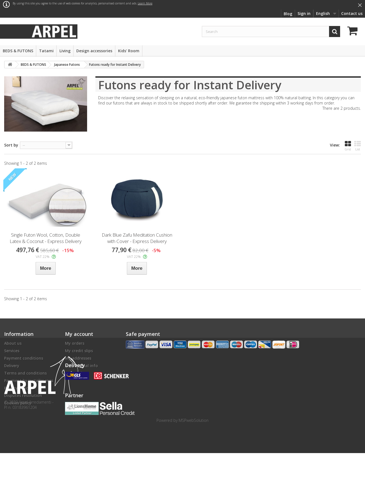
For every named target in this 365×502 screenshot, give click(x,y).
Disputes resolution (23, 395)
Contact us (352, 13)
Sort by (11, 145)
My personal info (81, 365)
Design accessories (94, 50)
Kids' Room (128, 50)
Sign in (304, 13)
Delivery (11, 365)
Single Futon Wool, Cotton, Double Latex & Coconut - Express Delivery (46, 238)
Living (65, 50)
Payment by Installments (28, 380)
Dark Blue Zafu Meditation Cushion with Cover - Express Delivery (137, 238)
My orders (74, 343)
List (357, 145)
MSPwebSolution (193, 469)
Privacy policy (17, 388)
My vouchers (77, 373)
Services (11, 350)
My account (79, 334)
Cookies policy (18, 403)
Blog (288, 13)
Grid (348, 145)
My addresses (78, 358)
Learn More (145, 3)
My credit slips (79, 350)
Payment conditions (23, 358)
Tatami (46, 50)
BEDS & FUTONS (18, 50)
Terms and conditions (25, 373)
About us (13, 343)
